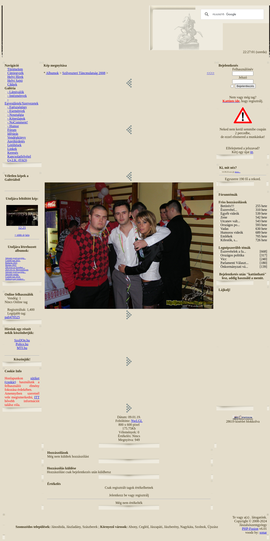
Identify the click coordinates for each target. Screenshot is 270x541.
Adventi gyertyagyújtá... (15, 258)
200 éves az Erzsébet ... (15, 267)
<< (209, 73)
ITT (36, 397)
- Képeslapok (16, 118)
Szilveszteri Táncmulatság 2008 (83, 73)
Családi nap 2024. (12, 277)
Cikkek (12, 84)
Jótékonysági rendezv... (15, 279)
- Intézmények (17, 96)
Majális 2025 (10, 265)
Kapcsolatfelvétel (19, 156)
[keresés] (232, 14)
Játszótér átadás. (12, 274)
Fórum (11, 130)
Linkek (12, 149)
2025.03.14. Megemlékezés (16, 270)
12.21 (22, 226)
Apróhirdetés (16, 141)
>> (212, 73)
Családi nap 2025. (12, 260)
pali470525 (12, 317)
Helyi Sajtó (15, 80)
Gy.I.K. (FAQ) (17, 160)
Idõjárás (12, 133)
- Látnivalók (15, 92)
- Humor (13, 126)
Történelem (15, 69)
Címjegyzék (15, 73)
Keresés (12, 152)
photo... (237, 172)
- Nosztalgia (15, 115)
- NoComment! (17, 122)
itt (251, 152)
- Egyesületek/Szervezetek (21, 101)
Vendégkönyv (16, 137)
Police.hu (22, 344)
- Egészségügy (17, 107)
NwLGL (136, 421)
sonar (263, 532)
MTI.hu (22, 348)
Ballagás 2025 (11, 263)
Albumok (52, 73)
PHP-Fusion (250, 528)
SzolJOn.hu (22, 340)
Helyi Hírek (15, 77)
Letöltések (14, 145)
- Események (16, 111)
